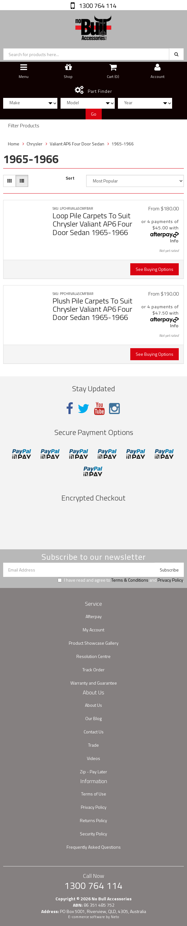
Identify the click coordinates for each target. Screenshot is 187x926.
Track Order (93, 669)
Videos (93, 758)
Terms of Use (93, 793)
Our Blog (93, 718)
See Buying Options (154, 269)
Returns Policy (93, 820)
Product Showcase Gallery (94, 643)
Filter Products (23, 126)
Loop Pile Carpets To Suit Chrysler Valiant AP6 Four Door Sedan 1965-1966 (92, 224)
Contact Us (94, 731)
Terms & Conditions (129, 580)
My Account (93, 629)
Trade (93, 745)
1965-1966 (123, 143)
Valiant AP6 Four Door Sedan (77, 143)
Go (93, 114)
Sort (70, 178)
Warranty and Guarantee (93, 683)
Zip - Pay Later (93, 771)
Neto (115, 916)
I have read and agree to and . (121, 580)
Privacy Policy (170, 580)
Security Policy (93, 833)
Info (174, 240)
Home (13, 143)
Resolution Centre (93, 656)
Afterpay (94, 616)
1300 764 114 (97, 5)
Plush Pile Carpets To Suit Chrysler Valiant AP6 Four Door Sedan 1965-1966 (92, 309)
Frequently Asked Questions (94, 847)
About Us (93, 705)
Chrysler (34, 143)
